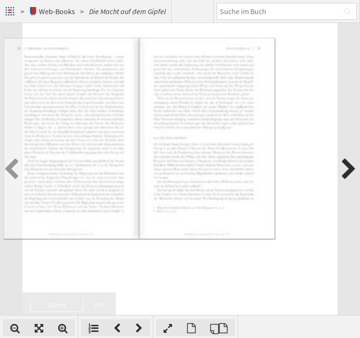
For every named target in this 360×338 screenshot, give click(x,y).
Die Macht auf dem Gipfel (127, 11)
